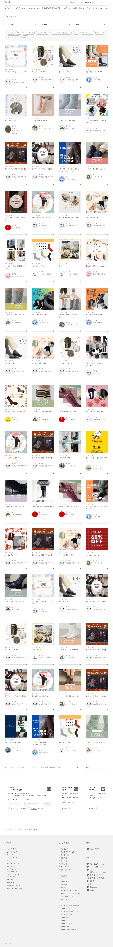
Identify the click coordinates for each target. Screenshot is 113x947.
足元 (76, 33)
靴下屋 (11, 33)
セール (100, 33)
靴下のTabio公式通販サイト (13, 829)
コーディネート (88, 33)
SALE (26, 37)
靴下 (19, 33)
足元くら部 (29, 33)
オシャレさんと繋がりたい (61, 33)
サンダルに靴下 (43, 33)
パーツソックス (14, 37)
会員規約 (34, 808)
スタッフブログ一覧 (31, 829)
